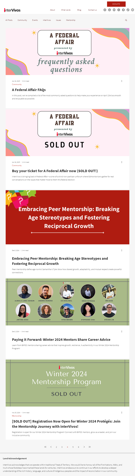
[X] (118, 9)
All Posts (9, 20)
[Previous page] (51, 447)
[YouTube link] (132, 9)
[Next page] (84, 447)
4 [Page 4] (67, 447)
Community (22, 20)
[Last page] (89, 447)
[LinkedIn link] (109, 9)
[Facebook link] (123, 9)
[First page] (45, 447)
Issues (58, 20)
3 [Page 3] (61, 447)
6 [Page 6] (78, 447)
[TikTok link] (128, 9)
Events (35, 20)
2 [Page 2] (56, 447)
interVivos (47, 20)
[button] (52, 10)
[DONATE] (116, 4)
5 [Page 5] (73, 447)
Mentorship (70, 20)
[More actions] (122, 81)
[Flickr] (114, 9)
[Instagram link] (104, 9)
